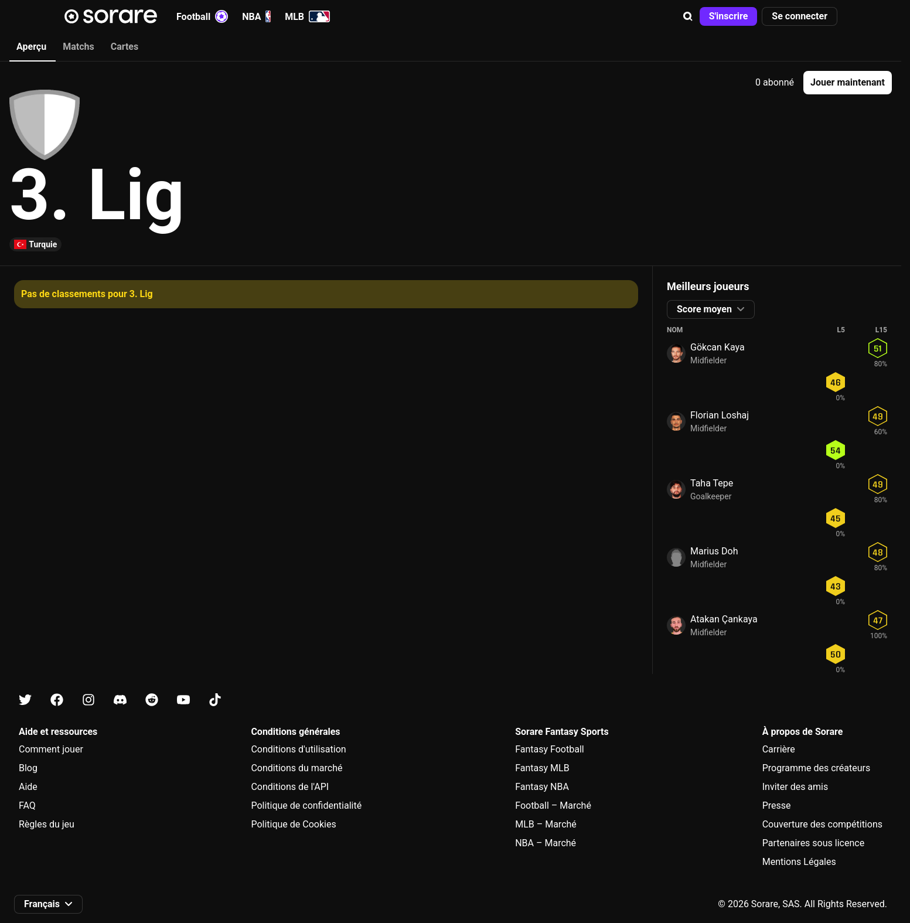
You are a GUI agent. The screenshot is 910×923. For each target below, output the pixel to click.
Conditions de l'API (290, 786)
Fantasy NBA (542, 786)
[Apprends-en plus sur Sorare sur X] (25, 700)
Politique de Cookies (293, 824)
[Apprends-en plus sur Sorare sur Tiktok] (215, 700)
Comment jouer (51, 749)
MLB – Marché (546, 824)
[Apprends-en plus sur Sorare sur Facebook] (57, 700)
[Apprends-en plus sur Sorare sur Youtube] (183, 700)
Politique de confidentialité (306, 805)
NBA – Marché (545, 843)
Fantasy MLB (542, 768)
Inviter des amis (795, 786)
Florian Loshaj (719, 415)
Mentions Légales (799, 861)
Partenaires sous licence (813, 843)
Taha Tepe (711, 483)
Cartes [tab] (125, 46)
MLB (307, 16)
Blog (28, 768)
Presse (776, 805)
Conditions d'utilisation (298, 749)
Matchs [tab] (78, 46)
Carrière (778, 749)
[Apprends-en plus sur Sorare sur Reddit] (152, 700)
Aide (28, 786)
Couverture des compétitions (822, 824)
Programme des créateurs (816, 768)
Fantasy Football (549, 749)
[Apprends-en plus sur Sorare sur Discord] (120, 700)
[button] (688, 16)
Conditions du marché (296, 768)
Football (202, 16)
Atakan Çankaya (724, 619)
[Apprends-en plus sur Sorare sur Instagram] (88, 700)
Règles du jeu (46, 824)
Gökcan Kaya (717, 347)
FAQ (27, 805)
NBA (256, 16)
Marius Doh (714, 551)
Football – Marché (553, 805)
